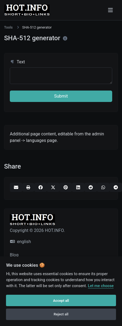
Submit (61, 96)
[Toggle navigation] (110, 10)
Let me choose (101, 286)
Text (17, 61)
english (20, 241)
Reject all (61, 314)
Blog (14, 254)
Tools (8, 27)
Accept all (61, 301)
